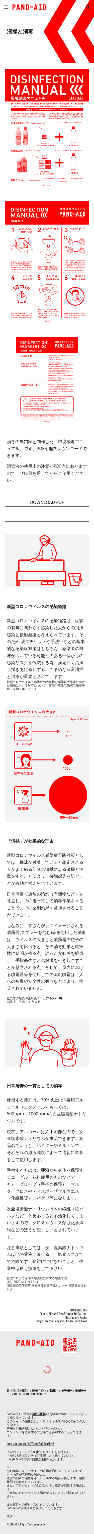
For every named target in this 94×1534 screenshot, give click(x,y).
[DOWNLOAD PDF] (47, 502)
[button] (6, 7)
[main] (47, 31)
